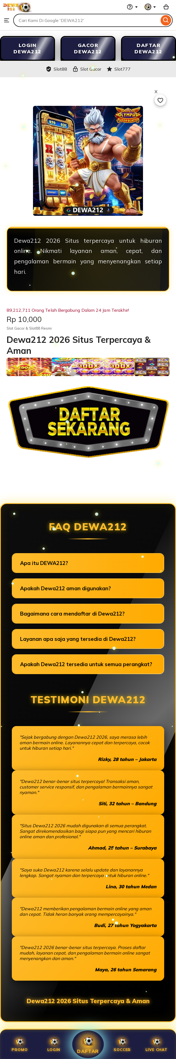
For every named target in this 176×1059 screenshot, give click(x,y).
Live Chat (156, 1044)
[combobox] (86, 20)
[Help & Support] (132, 6)
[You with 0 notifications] (150, 6)
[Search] (166, 20)
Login (53, 1044)
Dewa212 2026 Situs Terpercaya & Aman (88, 1001)
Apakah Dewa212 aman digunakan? (65, 588)
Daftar (88, 1044)
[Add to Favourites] (160, 100)
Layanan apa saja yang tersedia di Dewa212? (78, 639)
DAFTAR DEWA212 (148, 48)
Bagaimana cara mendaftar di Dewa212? (72, 613)
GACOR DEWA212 (88, 48)
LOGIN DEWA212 (27, 48)
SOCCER (122, 1044)
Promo (20, 1044)
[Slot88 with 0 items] (166, 6)
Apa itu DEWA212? (44, 563)
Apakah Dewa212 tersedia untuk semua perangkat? (86, 664)
